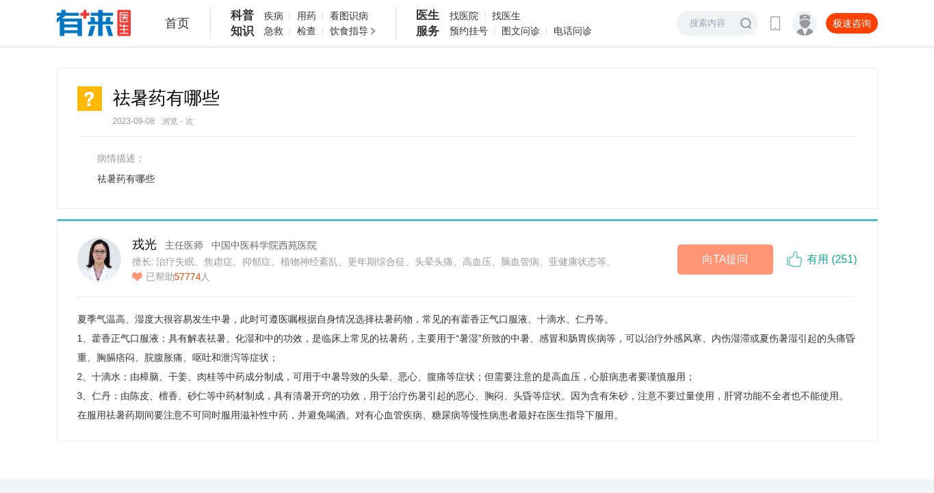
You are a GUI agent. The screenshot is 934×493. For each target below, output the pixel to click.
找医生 (506, 15)
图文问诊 (521, 30)
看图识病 (349, 15)
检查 (306, 30)
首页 (177, 23)
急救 (273, 30)
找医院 (464, 15)
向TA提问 (725, 259)
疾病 (273, 15)
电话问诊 (573, 30)
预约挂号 (469, 30)
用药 (306, 15)
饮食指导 (349, 30)
